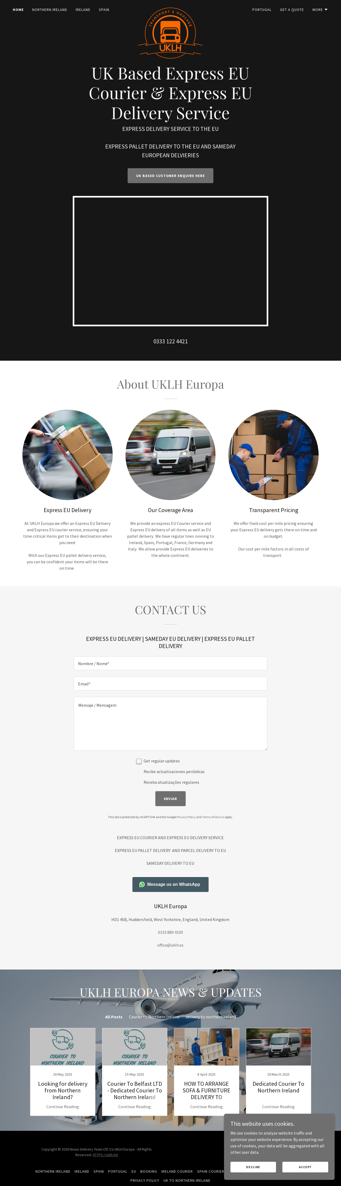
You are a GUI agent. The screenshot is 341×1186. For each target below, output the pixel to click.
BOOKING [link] (148, 1171)
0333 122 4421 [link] (170, 341)
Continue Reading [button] (62, 1106)
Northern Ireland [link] (49, 9)
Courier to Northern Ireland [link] (154, 1016)
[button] (320, 9)
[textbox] (170, 663)
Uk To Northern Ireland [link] (187, 1180)
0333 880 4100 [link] (170, 932)
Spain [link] (104, 9)
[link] (170, 8)
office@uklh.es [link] (170, 945)
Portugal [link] (261, 9)
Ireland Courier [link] (177, 1171)
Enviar (170, 798)
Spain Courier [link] (210, 1171)
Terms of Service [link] (213, 817)
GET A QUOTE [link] (292, 9)
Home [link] (18, 9)
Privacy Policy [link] (186, 817)
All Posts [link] (114, 1016)
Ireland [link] (83, 9)
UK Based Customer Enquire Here (170, 175)
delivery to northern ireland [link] (211, 1016)
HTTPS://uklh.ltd (105, 1154)
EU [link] (134, 1171)
